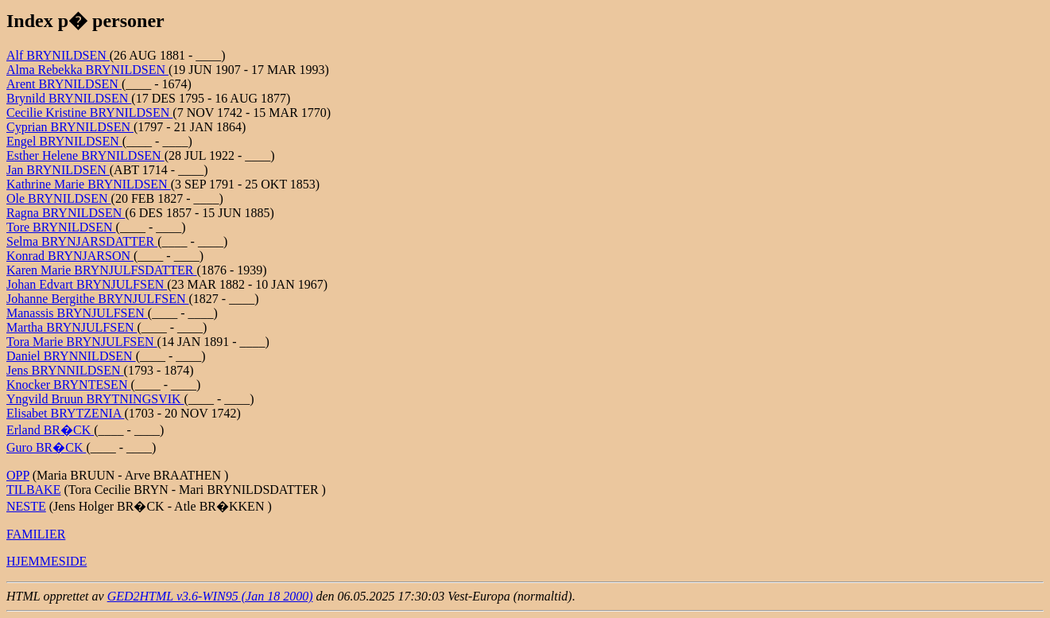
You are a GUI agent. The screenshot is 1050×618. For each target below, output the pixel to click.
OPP (17, 475)
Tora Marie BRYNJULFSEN (81, 341)
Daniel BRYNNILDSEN (71, 356)
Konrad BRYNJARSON (70, 255)
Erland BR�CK (50, 430)
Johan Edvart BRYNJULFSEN (86, 284)
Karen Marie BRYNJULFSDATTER (101, 270)
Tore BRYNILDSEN (61, 227)
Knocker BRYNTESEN (68, 384)
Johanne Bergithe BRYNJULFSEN (97, 298)
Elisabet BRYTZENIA (65, 413)
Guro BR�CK (46, 447)
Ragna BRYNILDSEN (65, 213)
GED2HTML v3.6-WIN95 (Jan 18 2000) (210, 596)
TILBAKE (33, 489)
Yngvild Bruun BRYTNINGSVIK (95, 399)
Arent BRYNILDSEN (64, 84)
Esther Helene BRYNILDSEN (85, 155)
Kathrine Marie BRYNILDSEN (88, 184)
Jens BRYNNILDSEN (65, 370)
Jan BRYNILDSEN (58, 170)
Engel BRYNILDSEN (64, 141)
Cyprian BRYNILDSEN (70, 127)
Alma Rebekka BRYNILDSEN (87, 69)
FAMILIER (35, 534)
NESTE (26, 506)
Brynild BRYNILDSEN (68, 98)
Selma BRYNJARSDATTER (81, 241)
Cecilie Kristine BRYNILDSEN (89, 112)
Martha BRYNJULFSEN (71, 327)
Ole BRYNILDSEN (58, 198)
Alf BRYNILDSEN (58, 55)
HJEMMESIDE (46, 561)
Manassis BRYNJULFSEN (77, 313)
